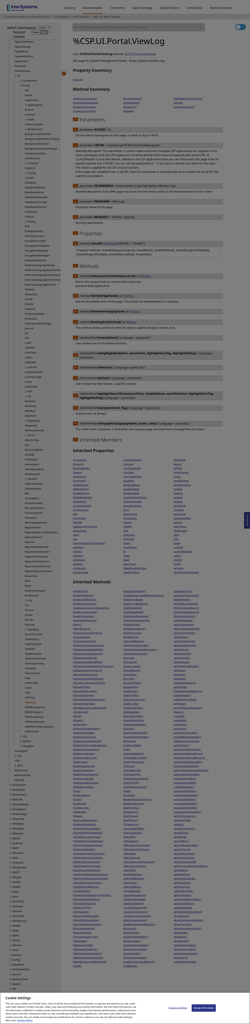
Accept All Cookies (204, 1011)
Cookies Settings (177, 1011)
